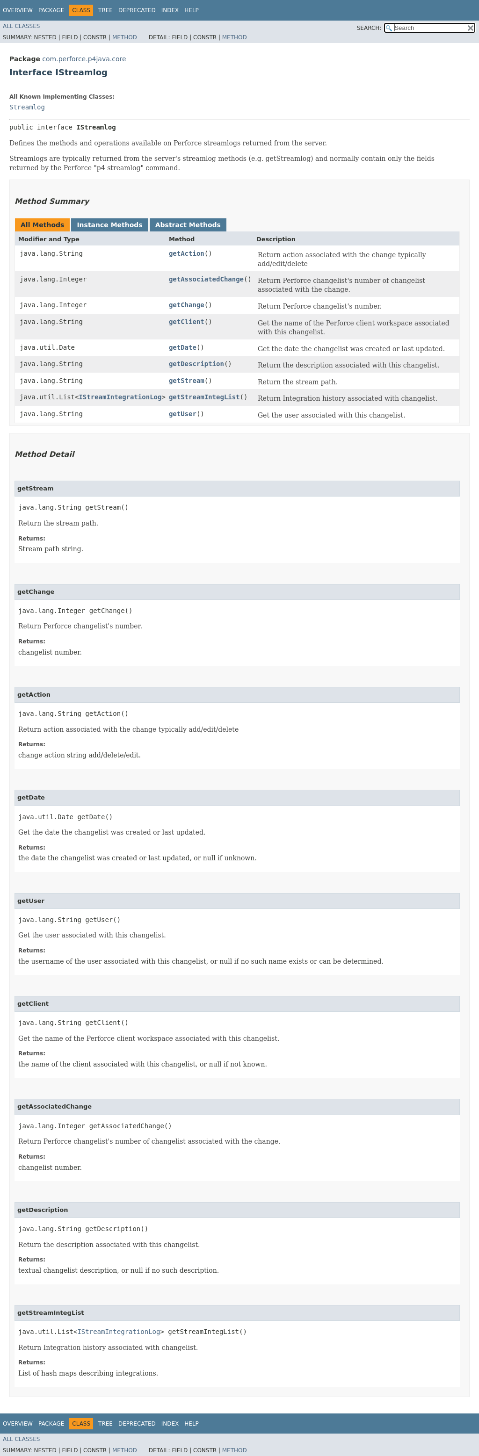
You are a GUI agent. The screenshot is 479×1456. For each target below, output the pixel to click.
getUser (182, 414)
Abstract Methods (188, 225)
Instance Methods (109, 225)
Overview (18, 10)
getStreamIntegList (204, 397)
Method (124, 37)
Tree (105, 10)
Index (170, 10)
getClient (186, 321)
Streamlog (27, 107)
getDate (182, 347)
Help (191, 10)
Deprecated (137, 10)
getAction (186, 253)
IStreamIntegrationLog (120, 397)
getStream (186, 380)
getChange (186, 305)
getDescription (196, 364)
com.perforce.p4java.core (84, 59)
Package (51, 10)
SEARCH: (369, 28)
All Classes (21, 26)
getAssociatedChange (206, 279)
